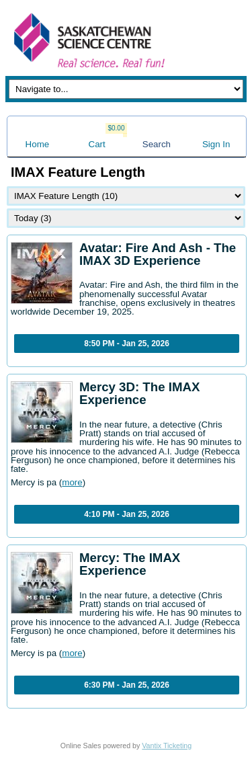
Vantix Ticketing (167, 745)
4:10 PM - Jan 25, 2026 (126, 514)
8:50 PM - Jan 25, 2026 (126, 343)
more (72, 482)
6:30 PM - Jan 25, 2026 (126, 685)
